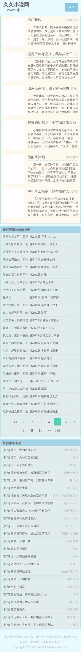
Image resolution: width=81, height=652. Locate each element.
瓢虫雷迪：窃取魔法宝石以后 (29, 594)
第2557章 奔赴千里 (42, 282)
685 (57, 430)
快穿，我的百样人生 (23, 450)
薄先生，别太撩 (12, 381)
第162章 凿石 (38, 312)
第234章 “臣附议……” (43, 236)
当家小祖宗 (18, 586)
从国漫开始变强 (20, 571)
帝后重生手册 (19, 488)
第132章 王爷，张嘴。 (44, 373)
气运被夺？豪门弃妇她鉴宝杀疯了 (32, 617)
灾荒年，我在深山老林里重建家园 (32, 503)
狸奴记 (7, 297)
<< (15, 422)
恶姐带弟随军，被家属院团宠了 (30, 472)
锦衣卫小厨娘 (19, 548)
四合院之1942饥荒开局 (25, 564)
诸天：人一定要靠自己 (25, 457)
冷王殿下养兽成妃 (22, 465)
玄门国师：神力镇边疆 (25, 526)
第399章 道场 (38, 274)
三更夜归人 (18, 609)
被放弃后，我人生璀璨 (25, 602)
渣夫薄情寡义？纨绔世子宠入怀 (30, 510)
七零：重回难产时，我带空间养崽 (32, 480)
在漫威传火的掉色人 (23, 518)
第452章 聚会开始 (41, 358)
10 (41, 430)
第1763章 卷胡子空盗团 (45, 320)
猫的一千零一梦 (20, 541)
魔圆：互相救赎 (20, 579)
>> (49, 430)
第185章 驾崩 (38, 388)
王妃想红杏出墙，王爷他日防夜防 (32, 624)
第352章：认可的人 (42, 327)
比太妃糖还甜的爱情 (23, 556)
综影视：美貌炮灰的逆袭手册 (29, 495)
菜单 (71, 7)
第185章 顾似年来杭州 (44, 251)
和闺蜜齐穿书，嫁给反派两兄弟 (30, 533)
